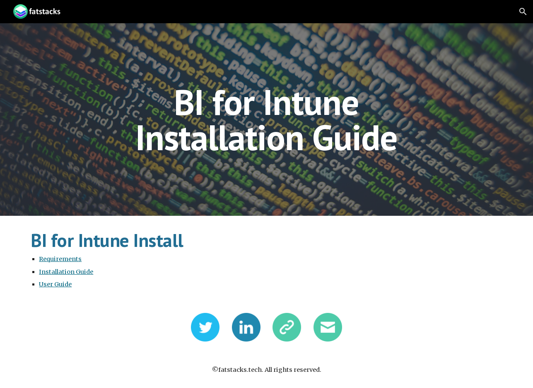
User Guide (55, 284)
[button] (523, 12)
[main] (266, 120)
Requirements (60, 259)
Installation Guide (66, 272)
